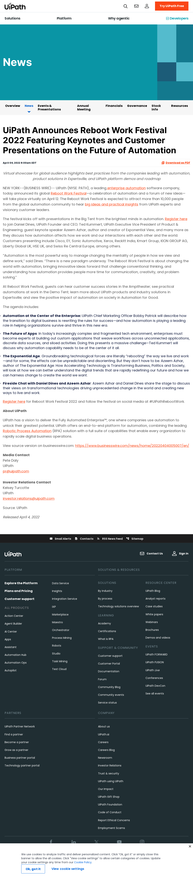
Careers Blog (106, 750)
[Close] (190, 847)
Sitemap (134, 539)
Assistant (11, 647)
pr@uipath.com (16, 471)
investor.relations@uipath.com (29, 498)
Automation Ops (16, 663)
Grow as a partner (16, 750)
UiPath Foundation (110, 804)
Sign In (180, 553)
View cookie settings (67, 870)
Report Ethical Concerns (114, 820)
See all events (155, 693)
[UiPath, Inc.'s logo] (13, 553)
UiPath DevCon (155, 686)
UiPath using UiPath (110, 781)
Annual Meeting (84, 108)
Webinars (152, 622)
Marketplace (60, 614)
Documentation (108, 671)
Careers (103, 742)
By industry (105, 591)
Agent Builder (13, 623)
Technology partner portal (22, 765)
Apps (8, 639)
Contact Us (151, 553)
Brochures (152, 630)
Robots (56, 645)
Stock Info (156, 108)
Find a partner (14, 734)
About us (104, 726)
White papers (154, 614)
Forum (102, 679)
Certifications (107, 631)
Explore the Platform (21, 583)
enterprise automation (126, 188)
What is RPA (105, 639)
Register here (176, 219)
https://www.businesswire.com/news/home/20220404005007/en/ (132, 445)
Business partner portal (20, 758)
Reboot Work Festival (68, 193)
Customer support (19, 599)
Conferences (154, 678)
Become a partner (17, 742)
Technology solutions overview (118, 606)
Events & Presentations (49, 108)
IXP (54, 607)
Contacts (84, 539)
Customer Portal (109, 663)
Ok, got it (33, 870)
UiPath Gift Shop (108, 797)
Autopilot (11, 670)
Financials (114, 106)
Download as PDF (175, 163)
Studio (56, 653)
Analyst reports (155, 598)
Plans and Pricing (19, 591)
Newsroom (105, 758)
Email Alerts (60, 539)
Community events (111, 695)
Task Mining (59, 661)
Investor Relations (109, 765)
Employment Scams (111, 828)
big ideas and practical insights (111, 204)
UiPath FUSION (155, 662)
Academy (104, 623)
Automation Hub (15, 655)
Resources (179, 106)
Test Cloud (59, 669)
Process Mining (62, 638)
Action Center (14, 616)
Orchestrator (60, 630)
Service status (107, 702)
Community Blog (109, 687)
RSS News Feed (110, 539)
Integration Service (64, 599)
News (29, 106)
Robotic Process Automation (27, 430)
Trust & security (108, 773)
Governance (137, 106)
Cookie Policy (83, 863)
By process (105, 598)
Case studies (154, 606)
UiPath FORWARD (157, 654)
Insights (57, 591)
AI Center (11, 631)
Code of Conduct (109, 812)
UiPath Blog (153, 591)
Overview (12, 106)
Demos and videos (158, 638)
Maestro (57, 622)
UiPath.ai (103, 734)
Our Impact (105, 789)
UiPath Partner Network (20, 726)
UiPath (153, 670)
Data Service (60, 583)
